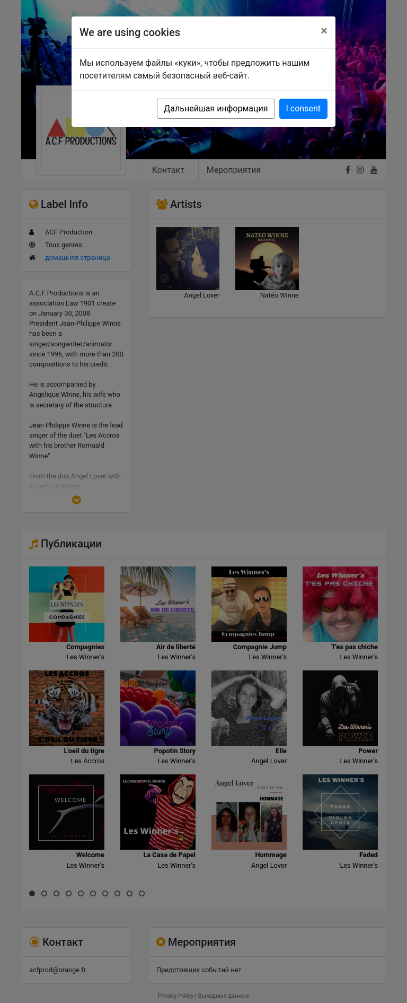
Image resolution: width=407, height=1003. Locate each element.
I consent (303, 108)
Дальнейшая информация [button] (216, 108)
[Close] (324, 30)
